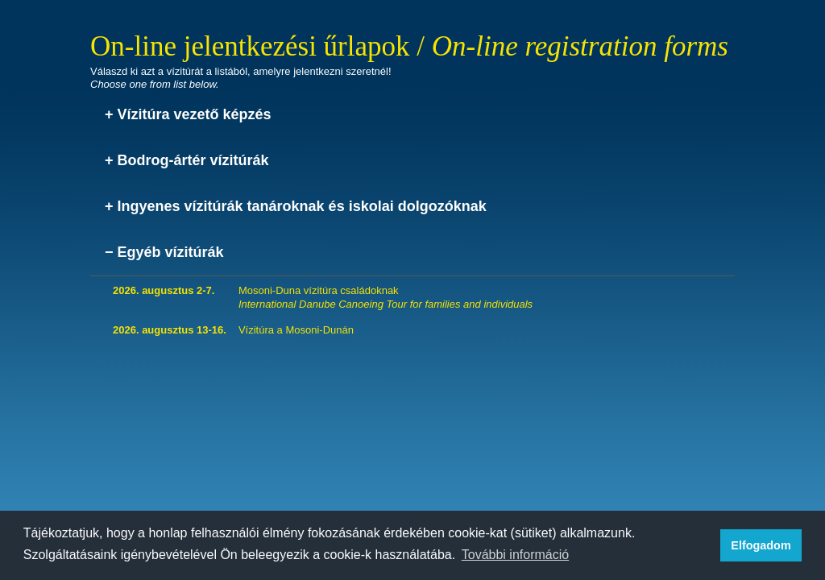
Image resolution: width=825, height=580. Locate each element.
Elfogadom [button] (760, 545)
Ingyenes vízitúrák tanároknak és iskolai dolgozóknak (302, 206)
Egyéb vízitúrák (171, 252)
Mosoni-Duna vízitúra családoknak (385, 297)
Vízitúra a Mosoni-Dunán (296, 330)
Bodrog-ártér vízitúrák (193, 160)
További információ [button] (515, 554)
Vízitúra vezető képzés (195, 114)
